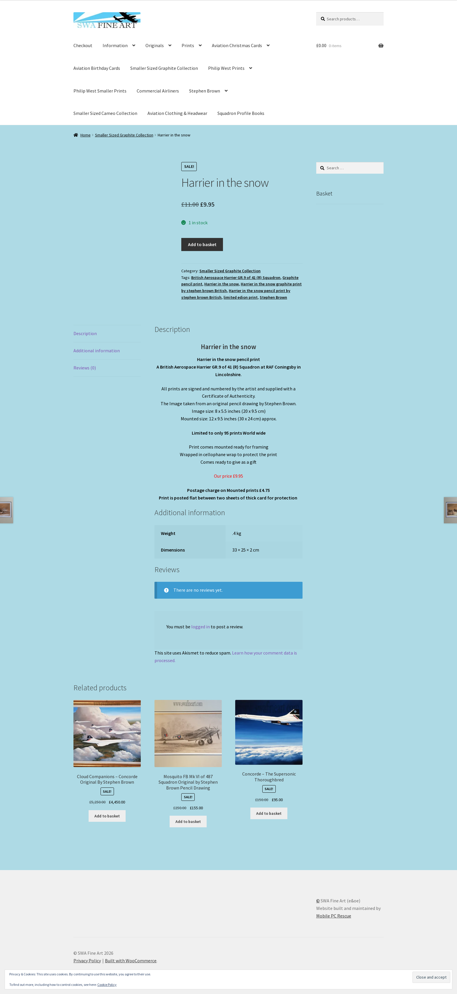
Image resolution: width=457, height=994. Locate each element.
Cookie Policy (107, 984)
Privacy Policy (87, 960)
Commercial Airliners (158, 91)
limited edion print (241, 297)
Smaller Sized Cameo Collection (105, 113)
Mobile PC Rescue (333, 916)
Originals (154, 45)
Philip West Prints (226, 68)
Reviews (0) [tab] (84, 368)
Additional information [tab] (96, 350)
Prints (188, 45)
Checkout (82, 45)
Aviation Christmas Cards (237, 45)
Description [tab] (85, 333)
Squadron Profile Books (240, 113)
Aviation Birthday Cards (96, 68)
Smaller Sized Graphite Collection (164, 68)
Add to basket (202, 244)
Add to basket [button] (107, 816)
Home (85, 135)
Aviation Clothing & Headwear (177, 113)
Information (115, 45)
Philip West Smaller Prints (99, 91)
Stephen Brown (204, 91)
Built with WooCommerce (131, 960)
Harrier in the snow (221, 284)
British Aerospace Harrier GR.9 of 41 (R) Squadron (235, 277)
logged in (200, 627)
